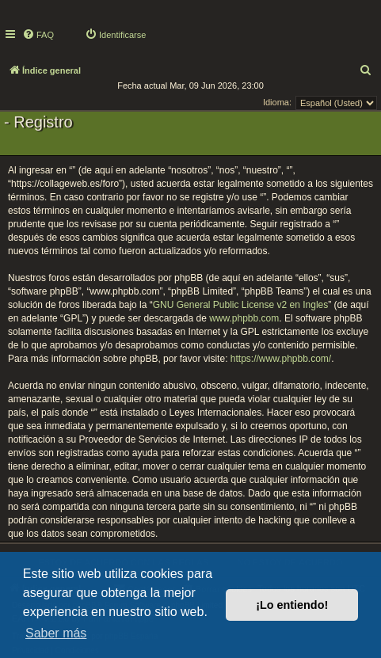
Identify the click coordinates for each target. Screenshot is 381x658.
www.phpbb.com (244, 318)
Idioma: (277, 102)
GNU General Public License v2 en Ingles (240, 304)
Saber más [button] (55, 633)
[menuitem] (38, 34)
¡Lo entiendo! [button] (292, 605)
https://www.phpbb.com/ (281, 358)
